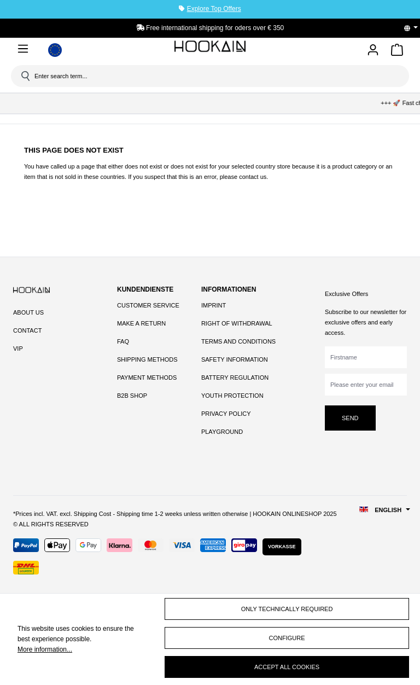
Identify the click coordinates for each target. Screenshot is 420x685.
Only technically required (287, 609)
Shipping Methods (147, 359)
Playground (222, 431)
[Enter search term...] (214, 76)
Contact (27, 330)
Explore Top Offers (214, 9)
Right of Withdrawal (236, 323)
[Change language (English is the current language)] (414, 28)
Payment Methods (147, 377)
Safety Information (234, 359)
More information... (45, 649)
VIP (18, 348)
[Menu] (25, 48)
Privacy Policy (226, 413)
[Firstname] (366, 357)
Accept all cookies (286, 667)
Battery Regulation (235, 377)
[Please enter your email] (366, 385)
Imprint (213, 305)
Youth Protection (232, 395)
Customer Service (148, 305)
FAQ (123, 341)
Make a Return (141, 323)
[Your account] (373, 50)
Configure (287, 638)
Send (350, 418)
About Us (28, 312)
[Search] (24, 76)
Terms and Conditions (238, 341)
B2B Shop (132, 395)
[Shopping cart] (397, 51)
